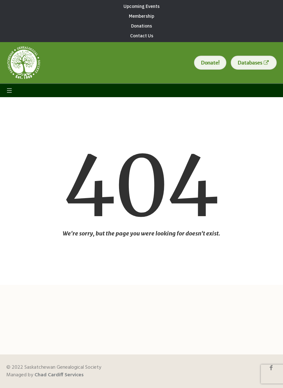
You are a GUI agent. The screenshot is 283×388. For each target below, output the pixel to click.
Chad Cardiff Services (59, 375)
